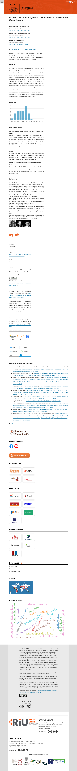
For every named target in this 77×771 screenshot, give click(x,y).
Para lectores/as (13, 566)
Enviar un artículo (20, 455)
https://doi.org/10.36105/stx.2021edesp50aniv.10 (25, 49)
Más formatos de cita (15, 330)
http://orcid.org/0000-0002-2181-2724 (19, 44)
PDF (11, 235)
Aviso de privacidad (44, 728)
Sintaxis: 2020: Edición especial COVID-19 (49, 401)
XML (17, 235)
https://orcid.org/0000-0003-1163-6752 (19, 37)
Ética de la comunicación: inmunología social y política (44, 409)
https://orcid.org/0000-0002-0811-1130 (19, 31)
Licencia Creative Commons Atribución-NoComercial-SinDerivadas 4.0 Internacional (20, 295)
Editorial (29, 396)
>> (14, 423)
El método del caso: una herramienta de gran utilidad (34, 369)
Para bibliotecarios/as (14, 571)
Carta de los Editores (32, 386)
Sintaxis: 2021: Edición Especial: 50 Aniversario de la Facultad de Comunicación (37, 375)
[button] (14, 347)
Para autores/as (13, 568)
